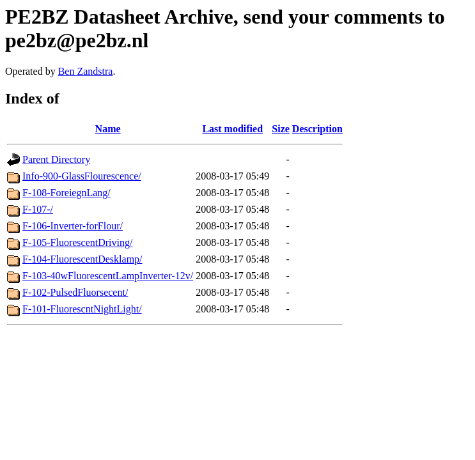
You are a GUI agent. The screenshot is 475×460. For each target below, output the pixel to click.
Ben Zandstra (85, 71)
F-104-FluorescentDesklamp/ (82, 259)
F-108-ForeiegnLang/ (66, 192)
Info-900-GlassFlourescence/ (81, 176)
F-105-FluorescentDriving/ (77, 242)
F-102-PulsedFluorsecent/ (75, 292)
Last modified (232, 128)
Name (108, 128)
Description (317, 128)
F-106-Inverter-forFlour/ (72, 225)
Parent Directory (56, 159)
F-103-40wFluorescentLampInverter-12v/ (107, 275)
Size (281, 128)
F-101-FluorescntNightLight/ (82, 308)
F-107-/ (37, 209)
